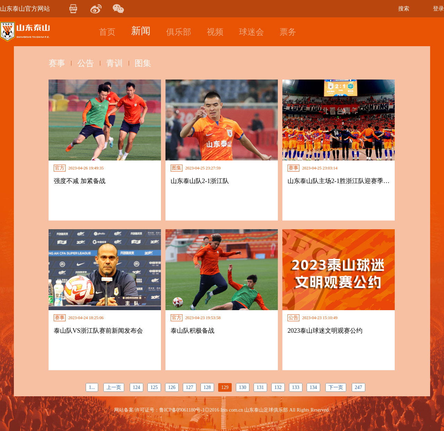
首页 (107, 31)
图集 (143, 63)
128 (207, 387)
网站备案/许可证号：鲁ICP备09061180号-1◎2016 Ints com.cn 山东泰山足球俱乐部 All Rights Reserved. (222, 410)
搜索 (403, 8)
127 (189, 387)
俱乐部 (178, 31)
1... (92, 387)
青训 (114, 63)
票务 (288, 31)
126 (172, 387)
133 (295, 387)
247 (358, 387)
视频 (215, 31)
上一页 (113, 387)
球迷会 (251, 31)
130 (242, 387)
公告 (85, 63)
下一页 (335, 387)
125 (154, 387)
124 (136, 387)
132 (278, 387)
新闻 (141, 30)
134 (313, 387)
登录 (438, 8)
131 (260, 387)
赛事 (57, 63)
